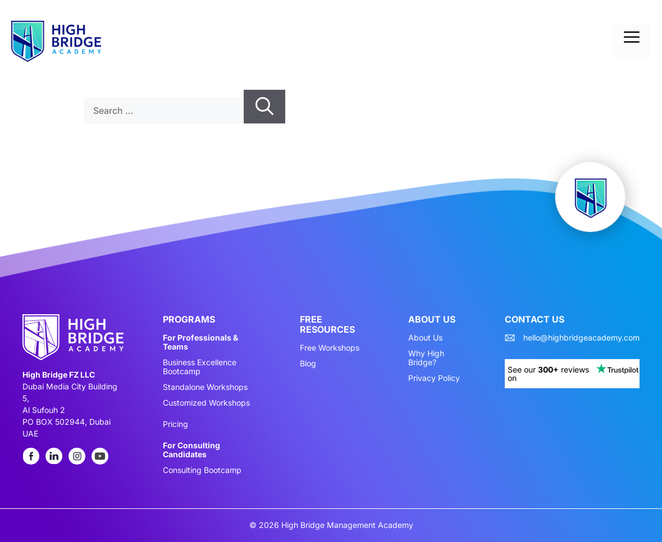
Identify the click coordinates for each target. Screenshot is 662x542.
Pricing (175, 424)
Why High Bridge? (426, 358)
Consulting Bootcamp (202, 470)
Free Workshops (329, 347)
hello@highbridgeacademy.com (581, 337)
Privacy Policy (434, 378)
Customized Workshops (206, 402)
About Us (425, 337)
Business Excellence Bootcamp (199, 367)
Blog (308, 363)
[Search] (264, 106)
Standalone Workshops (205, 387)
